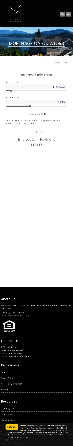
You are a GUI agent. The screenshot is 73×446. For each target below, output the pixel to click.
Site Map (5, 389)
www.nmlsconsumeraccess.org (15, 315)
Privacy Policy (7, 378)
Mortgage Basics (8, 420)
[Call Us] (62, 14)
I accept (11, 427)
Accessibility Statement (11, 384)
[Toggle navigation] (68, 14)
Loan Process (7, 414)
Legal (3, 372)
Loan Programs (8, 408)
